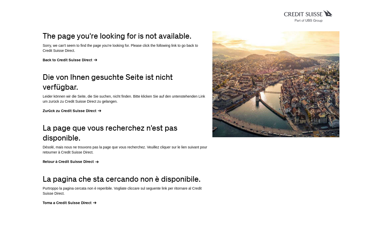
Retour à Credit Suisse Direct (68, 161)
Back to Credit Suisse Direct (67, 60)
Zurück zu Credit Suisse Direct (69, 111)
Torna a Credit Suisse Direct (67, 203)
